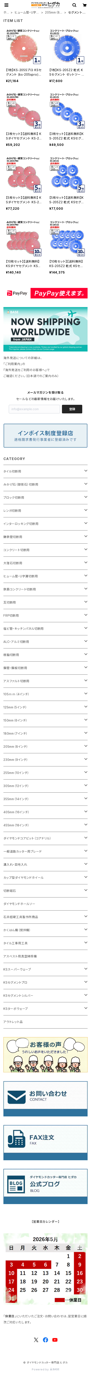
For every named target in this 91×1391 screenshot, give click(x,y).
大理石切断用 (12, 563)
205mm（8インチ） (53, 13)
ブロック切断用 (13, 497)
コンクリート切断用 (16, 550)
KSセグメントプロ (15, 982)
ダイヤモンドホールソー (19, 904)
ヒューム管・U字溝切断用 (27, 13)
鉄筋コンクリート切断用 (19, 589)
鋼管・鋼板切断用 (15, 668)
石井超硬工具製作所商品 (20, 917)
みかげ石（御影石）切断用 (20, 484)
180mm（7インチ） (15, 733)
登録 (72, 409)
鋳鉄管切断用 (12, 537)
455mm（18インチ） (16, 825)
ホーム (6, 13)
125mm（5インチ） (15, 707)
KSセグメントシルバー (18, 995)
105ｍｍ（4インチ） (16, 694)
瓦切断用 (9, 602)
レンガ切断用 (12, 510)
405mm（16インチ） (16, 812)
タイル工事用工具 (15, 943)
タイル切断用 (12, 471)
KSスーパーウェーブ (17, 969)
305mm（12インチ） (16, 786)
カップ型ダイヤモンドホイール (23, 877)
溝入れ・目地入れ (15, 864)
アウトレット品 (13, 1022)
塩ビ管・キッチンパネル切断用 (23, 628)
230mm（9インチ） (15, 759)
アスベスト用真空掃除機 (20, 956)
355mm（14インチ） (16, 799)
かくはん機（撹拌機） (17, 930)
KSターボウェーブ (15, 1008)
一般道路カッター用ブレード (22, 851)
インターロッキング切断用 (21, 524)
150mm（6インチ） (15, 720)
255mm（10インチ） (16, 773)
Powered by (45, 1369)
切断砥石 (9, 891)
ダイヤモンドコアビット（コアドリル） (27, 838)
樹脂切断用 (11, 655)
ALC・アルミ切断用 (16, 642)
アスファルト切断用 (16, 681)
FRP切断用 (11, 615)
